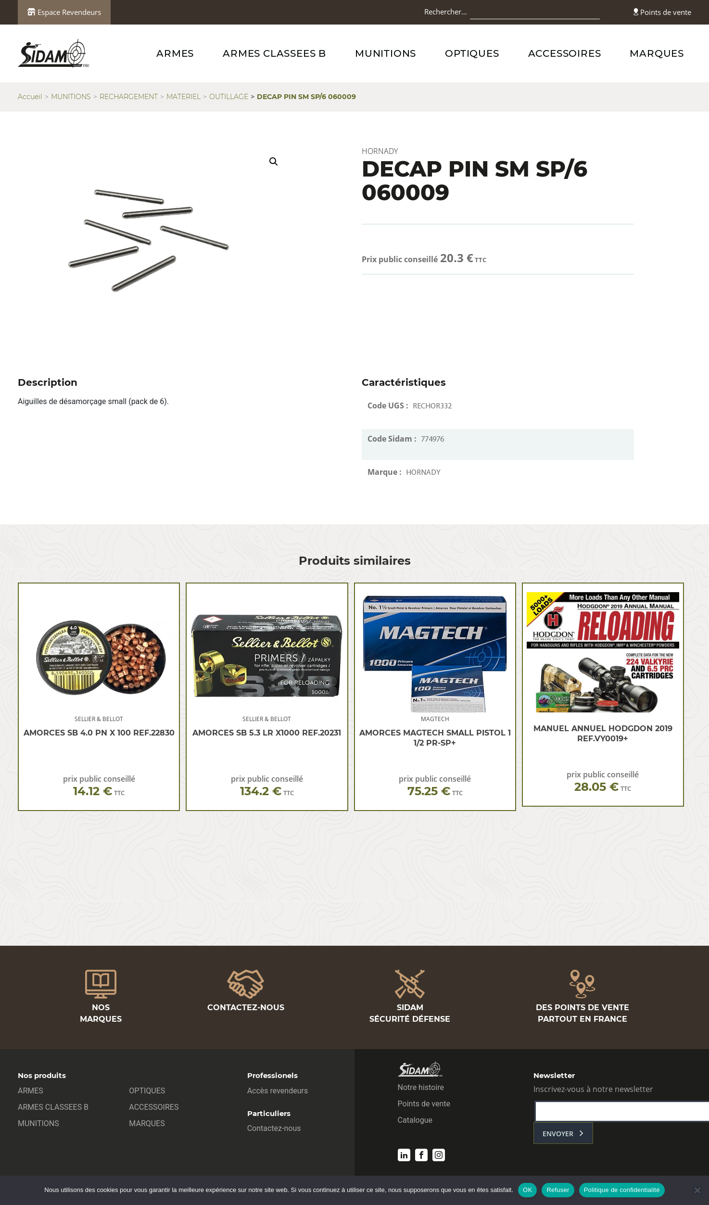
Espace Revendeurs (64, 12)
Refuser (557, 1189)
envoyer (558, 1133)
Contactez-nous (274, 1128)
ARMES (175, 53)
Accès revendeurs (277, 1090)
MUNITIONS (385, 53)
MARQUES (657, 53)
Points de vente (662, 12)
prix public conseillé (99, 786)
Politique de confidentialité (622, 1189)
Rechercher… (445, 11)
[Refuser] (697, 1190)
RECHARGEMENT (129, 96)
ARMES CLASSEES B (274, 53)
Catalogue (415, 1120)
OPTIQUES (472, 53)
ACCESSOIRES (564, 53)
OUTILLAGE (228, 96)
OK (527, 1189)
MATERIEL (183, 96)
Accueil (30, 96)
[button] (273, 161)
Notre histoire (421, 1087)
